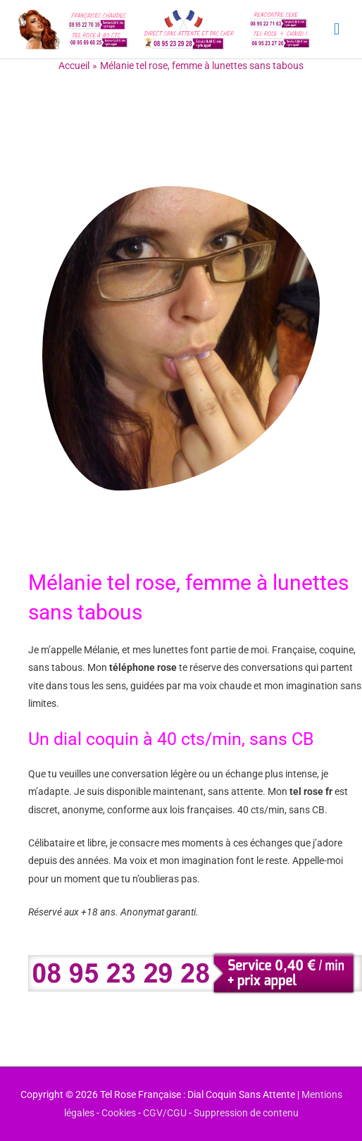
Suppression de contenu (246, 1112)
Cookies (118, 1112)
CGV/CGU (165, 1112)
